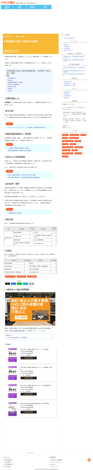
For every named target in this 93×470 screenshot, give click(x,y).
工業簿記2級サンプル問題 (69, 85)
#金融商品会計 (21, 276)
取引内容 (10, 80)
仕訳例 (9, 90)
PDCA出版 (45, 6)
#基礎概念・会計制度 (67, 153)
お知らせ (53, 464)
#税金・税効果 (66, 150)
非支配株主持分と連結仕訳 (15, 213)
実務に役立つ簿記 (20, 36)
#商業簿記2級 (67, 46)
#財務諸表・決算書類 (67, 141)
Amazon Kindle (29, 358)
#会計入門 (65, 134)
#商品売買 (73, 144)
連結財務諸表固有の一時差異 (15, 82)
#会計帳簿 (65, 144)
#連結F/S (75, 150)
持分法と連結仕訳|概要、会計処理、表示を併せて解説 (21, 175)
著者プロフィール (67, 127)
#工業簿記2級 (67, 48)
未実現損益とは (12, 78)
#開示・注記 (78, 153)
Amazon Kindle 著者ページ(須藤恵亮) (17, 337)
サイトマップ (54, 466)
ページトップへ (31, 452)
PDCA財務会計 (7, 6)
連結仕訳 (10, 88)
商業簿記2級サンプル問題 (69, 83)
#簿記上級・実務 (10, 276)
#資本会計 (65, 156)
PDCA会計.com (8, 36)
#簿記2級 (65, 137)
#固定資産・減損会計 (67, 147)
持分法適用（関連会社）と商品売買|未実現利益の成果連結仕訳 (24, 177)
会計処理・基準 (12, 86)
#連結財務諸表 (32, 276)
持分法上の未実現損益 (13, 84)
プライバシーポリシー (56, 462)
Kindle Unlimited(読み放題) (15, 330)
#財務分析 (78, 141)
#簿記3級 (66, 44)
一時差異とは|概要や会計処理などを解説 (18, 148)
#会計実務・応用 (74, 134)
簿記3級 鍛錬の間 (68, 81)
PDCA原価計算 (32, 6)
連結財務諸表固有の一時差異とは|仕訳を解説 (19, 150)
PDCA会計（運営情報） (69, 38)
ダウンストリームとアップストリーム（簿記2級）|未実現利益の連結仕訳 (26, 127)
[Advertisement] (46, 22)
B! (25, 283)
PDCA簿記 (8, 2)
